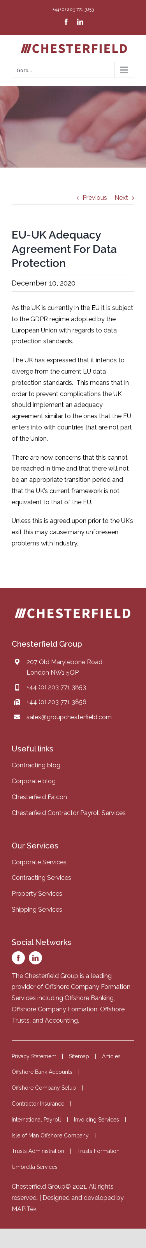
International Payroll (36, 1119)
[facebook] (18, 957)
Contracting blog (36, 765)
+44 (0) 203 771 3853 (56, 687)
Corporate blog (34, 781)
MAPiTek (24, 1209)
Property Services (37, 893)
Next (121, 197)
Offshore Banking (89, 998)
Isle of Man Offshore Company (50, 1135)
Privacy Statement (34, 1056)
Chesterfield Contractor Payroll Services (69, 813)
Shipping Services (37, 909)
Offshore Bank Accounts (42, 1072)
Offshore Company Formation (54, 1009)
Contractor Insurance (38, 1104)
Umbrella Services (35, 1167)
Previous (95, 197)
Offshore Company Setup (44, 1088)
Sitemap (79, 1056)
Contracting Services (41, 877)
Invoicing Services (96, 1119)
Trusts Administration (38, 1151)
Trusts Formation (98, 1151)
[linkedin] (35, 957)
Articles (111, 1056)
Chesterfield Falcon (39, 797)
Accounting (61, 1020)
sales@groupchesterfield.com (69, 717)
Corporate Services (39, 862)
